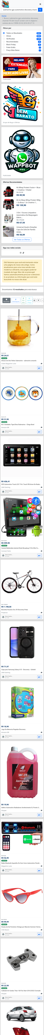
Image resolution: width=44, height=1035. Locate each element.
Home (4, 16)
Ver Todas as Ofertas (22, 239)
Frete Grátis (10, 47)
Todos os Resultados (14, 33)
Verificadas (10, 39)
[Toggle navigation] (40, 4)
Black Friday (11, 44)
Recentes (6, 300)
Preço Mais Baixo (12, 50)
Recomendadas (12, 42)
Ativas (8, 36)
